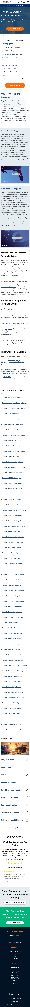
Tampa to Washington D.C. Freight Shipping (14, 403)
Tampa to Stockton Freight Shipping (12, 429)
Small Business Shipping (11, 790)
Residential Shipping (9, 797)
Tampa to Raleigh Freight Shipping (12, 478)
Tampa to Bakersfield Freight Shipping (13, 697)
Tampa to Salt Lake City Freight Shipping (13, 467)
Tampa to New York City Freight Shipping (13, 521)
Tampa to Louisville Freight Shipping (12, 563)
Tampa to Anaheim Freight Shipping (12, 724)
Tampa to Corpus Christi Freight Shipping (13, 654)
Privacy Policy (10, 1004)
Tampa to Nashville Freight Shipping (12, 531)
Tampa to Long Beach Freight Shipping (13, 574)
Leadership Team (15, 937)
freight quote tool (12, 375)
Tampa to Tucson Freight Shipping (11, 419)
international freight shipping (16, 362)
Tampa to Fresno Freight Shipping (11, 622)
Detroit (3, 358)
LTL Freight (6, 775)
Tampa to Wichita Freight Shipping (11, 397)
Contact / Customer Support (15, 942)
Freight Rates (6, 767)
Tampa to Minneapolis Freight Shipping (13, 537)
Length (3, 68)
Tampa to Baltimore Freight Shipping (12, 692)
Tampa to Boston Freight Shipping (11, 687)
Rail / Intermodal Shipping (12, 820)
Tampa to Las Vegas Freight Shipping (12, 585)
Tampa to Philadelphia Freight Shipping (13, 494)
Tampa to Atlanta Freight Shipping (11, 713)
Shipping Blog (15, 954)
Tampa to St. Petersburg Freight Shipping (13, 435)
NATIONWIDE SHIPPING (10, 36)
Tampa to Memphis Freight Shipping (12, 558)
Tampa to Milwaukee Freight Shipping (12, 542)
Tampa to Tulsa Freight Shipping (11, 413)
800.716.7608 (7, 377)
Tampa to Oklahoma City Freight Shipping (14, 510)
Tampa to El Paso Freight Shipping (12, 633)
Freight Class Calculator (15, 951)
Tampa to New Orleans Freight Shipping (13, 526)
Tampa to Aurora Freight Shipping (11, 708)
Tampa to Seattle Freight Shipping (11, 440)
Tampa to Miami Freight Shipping (11, 547)
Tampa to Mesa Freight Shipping (11, 553)
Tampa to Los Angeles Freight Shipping (13, 569)
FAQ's (15, 956)
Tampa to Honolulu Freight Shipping (12, 612)
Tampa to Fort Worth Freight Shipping (12, 628)
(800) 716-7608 (15, 967)
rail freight (20, 106)
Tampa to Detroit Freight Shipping (11, 638)
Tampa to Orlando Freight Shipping (12, 499)
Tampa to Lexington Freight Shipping (12, 579)
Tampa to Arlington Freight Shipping (12, 719)
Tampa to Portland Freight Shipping (12, 483)
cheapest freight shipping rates (13, 373)
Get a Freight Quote (15, 28)
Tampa (24, 356)
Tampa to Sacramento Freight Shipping (13, 472)
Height (15, 68)
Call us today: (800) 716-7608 (15, 5)
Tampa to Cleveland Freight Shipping (12, 671)
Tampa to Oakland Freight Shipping (12, 515)
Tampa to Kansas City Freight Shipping (13, 590)
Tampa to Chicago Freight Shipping (12, 676)
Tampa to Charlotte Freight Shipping (12, 681)
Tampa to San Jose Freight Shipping (12, 446)
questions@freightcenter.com (15, 988)
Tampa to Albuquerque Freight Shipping (13, 729)
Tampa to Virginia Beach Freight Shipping (13, 408)
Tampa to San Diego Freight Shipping (12, 456)
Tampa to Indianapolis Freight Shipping (13, 601)
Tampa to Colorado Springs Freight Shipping (14, 665)
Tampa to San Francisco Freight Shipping (13, 451)
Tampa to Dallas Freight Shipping (11, 649)
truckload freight (9, 106)
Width (9, 68)
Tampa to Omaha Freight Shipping (11, 504)
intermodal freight (13, 105)
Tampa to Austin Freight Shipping (11, 703)
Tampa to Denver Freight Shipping (11, 644)
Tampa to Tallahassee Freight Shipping (13, 424)
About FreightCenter (15, 935)
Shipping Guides (15, 958)
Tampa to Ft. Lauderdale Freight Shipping (13, 617)
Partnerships (15, 940)
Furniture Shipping (9, 805)
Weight (3, 75)
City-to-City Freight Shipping (15, 902)
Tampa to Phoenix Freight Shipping (12, 488)
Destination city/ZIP (21, 57)
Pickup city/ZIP (5, 57)
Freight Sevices (7, 760)
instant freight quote (10, 369)
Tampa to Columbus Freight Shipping (12, 660)
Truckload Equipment (10, 813)
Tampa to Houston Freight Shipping (12, 606)
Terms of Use (19, 1004)
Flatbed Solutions (8, 782)
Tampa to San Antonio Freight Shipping (13, 462)
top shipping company (11, 118)
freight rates (4, 112)
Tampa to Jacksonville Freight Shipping (13, 596)
